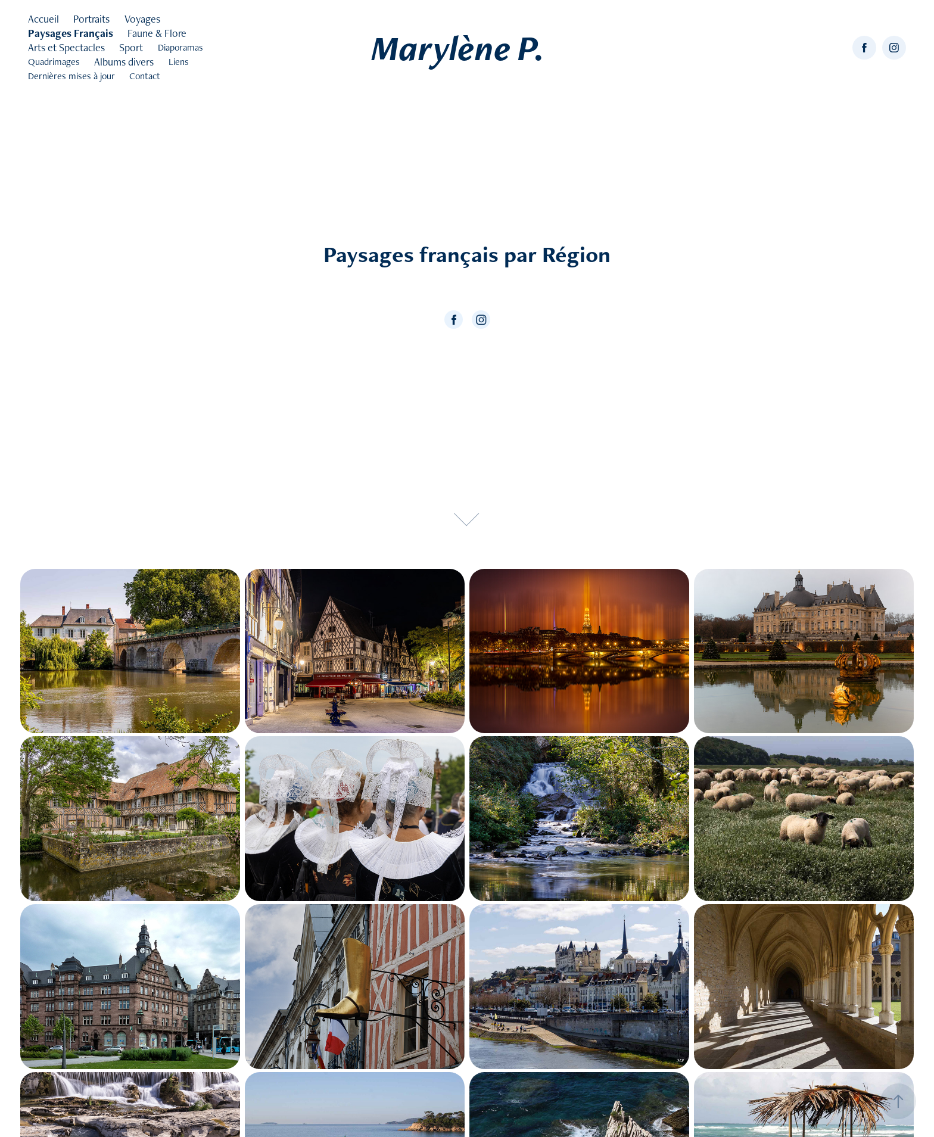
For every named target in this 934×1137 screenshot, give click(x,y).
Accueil (43, 19)
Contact (144, 76)
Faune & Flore (156, 33)
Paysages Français (70, 33)
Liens (179, 61)
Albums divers (124, 61)
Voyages (142, 19)
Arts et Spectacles (66, 47)
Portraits (91, 19)
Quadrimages (54, 61)
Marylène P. (457, 47)
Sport (131, 47)
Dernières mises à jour (71, 76)
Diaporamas (180, 47)
